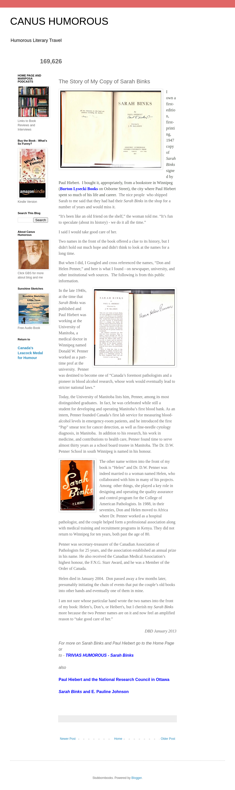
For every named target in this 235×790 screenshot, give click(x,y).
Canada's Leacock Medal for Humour (30, 353)
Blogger (136, 778)
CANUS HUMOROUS (59, 21)
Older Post (168, 739)
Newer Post (68, 739)
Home (118, 739)
